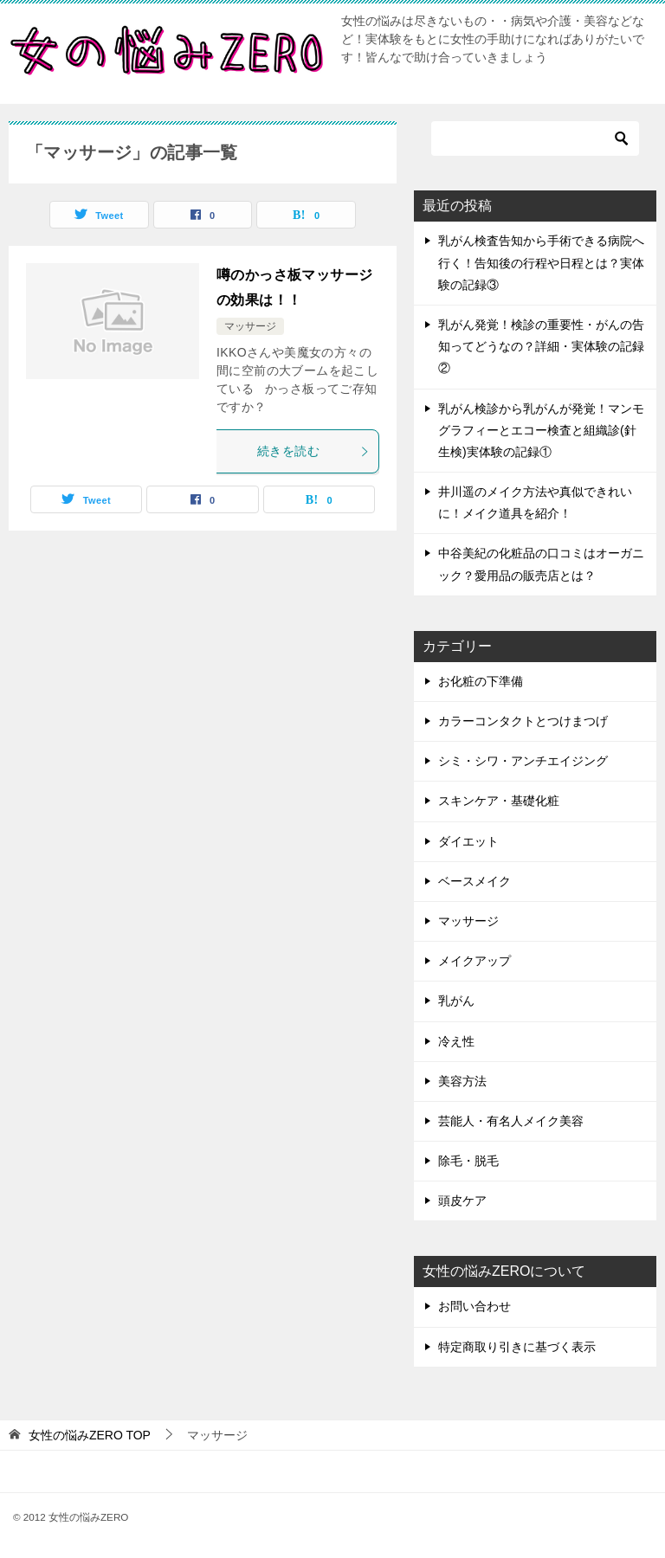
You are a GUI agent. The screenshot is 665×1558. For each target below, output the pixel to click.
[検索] (535, 138)
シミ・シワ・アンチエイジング (523, 761)
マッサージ (250, 326)
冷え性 (456, 1041)
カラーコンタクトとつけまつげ (523, 721)
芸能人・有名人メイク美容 (511, 1121)
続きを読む (313, 451)
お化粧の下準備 (480, 681)
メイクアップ (474, 961)
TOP (90, 1435)
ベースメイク (474, 881)
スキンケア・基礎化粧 (498, 801)
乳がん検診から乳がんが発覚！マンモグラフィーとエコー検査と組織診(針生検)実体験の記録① (541, 430)
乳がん (456, 1001)
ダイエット (468, 841)
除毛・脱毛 (468, 1161)
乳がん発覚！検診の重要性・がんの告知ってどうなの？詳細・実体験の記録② (541, 346)
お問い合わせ (474, 1306)
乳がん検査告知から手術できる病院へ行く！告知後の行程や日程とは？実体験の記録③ (541, 262)
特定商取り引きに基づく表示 (517, 1347)
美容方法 (462, 1081)
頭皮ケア (462, 1200)
